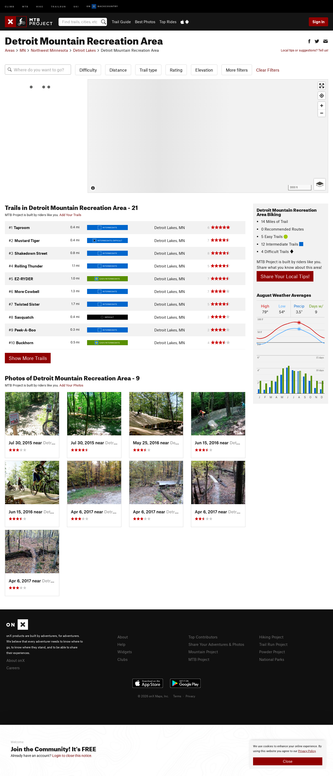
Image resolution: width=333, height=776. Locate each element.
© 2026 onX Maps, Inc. (153, 696)
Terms (177, 696)
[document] (287, 754)
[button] (309, 41)
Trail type (148, 69)
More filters (237, 69)
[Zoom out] (321, 113)
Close (288, 761)
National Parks (271, 659)
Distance (118, 69)
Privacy (190, 696)
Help (121, 644)
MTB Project (198, 659)
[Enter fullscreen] (321, 85)
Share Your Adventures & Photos (216, 644)
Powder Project (272, 651)
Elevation (204, 69)
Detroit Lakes (84, 50)
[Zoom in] (321, 105)
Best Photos (145, 21)
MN (23, 50)
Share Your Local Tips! (285, 276)
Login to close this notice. (72, 756)
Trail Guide (121, 21)
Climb (10, 6)
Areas (10, 50)
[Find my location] (321, 95)
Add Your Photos (71, 385)
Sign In (318, 21)
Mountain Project (203, 651)
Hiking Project (271, 637)
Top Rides (167, 21)
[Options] (319, 184)
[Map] (208, 136)
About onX (15, 660)
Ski (76, 6)
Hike (39, 6)
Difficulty (88, 69)
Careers (13, 667)
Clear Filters (267, 69)
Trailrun (58, 6)
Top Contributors (202, 637)
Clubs (122, 659)
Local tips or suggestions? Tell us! (304, 50)
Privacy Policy (307, 751)
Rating (176, 69)
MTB (25, 6)
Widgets (124, 651)
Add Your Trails (70, 215)
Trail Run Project (273, 644)
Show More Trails (28, 358)
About (122, 637)
